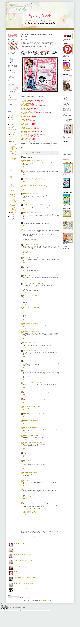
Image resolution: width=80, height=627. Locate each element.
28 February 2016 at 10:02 (36, 382)
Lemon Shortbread (25, 127)
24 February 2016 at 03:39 (38, 178)
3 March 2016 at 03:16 (31, 460)
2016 (10, 127)
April (11, 141)
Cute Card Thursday (25, 113)
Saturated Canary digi (52, 153)
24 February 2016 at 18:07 (33, 257)
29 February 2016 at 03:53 (32, 398)
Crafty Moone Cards (28, 413)
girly (37, 153)
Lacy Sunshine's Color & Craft (27, 126)
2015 (10, 214)
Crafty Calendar (24, 109)
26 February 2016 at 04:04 (34, 331)
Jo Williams (26, 244)
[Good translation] (2, 609)
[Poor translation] (6, 609)
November (12, 131)
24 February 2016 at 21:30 (33, 266)
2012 (10, 219)
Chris (24, 193)
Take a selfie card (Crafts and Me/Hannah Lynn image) (25, 577)
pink (47, 153)
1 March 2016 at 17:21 (37, 442)
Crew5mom (26, 420)
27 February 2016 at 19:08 (40, 370)
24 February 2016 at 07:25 (39, 185)
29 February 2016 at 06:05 (38, 413)
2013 (10, 218)
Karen (24, 480)
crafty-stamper (26, 382)
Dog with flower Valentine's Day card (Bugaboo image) (13, 173)
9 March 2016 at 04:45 (33, 488)
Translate (28, 597)
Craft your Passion (24, 104)
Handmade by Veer (28, 442)
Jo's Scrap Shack (24, 120)
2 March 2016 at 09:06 (33, 452)
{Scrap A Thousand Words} (29, 509)
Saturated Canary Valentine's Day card (22, 554)
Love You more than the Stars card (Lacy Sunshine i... (13, 162)
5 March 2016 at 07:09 (31, 480)
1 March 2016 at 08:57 (34, 435)
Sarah (24, 275)
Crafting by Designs (25, 105)
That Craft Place (24, 138)
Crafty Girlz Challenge (25, 111)
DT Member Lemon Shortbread (41, 455)
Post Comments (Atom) (32, 536)
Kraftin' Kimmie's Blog (25, 124)
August (12, 134)
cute (25, 153)
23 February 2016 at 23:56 (36, 160)
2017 (10, 126)
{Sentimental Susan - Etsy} (29, 511)
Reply (24, 166)
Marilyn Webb (26, 160)
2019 (10, 122)
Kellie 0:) (25, 257)
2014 (10, 216)
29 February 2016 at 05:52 (35, 406)
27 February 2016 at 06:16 (36, 350)
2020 (10, 120)
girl (35, 153)
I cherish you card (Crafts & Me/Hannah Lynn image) (13, 167)
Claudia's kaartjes (27, 283)
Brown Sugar (23, 99)
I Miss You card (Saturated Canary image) (23, 560)
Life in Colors (26, 406)
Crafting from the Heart (26, 108)
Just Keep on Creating (25, 123)
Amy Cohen (26, 323)
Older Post (56, 534)
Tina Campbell (26, 350)
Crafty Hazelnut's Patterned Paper (28, 112)
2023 (10, 119)
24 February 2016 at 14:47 (30, 221)
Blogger (54, 600)
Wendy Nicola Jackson (28, 204)
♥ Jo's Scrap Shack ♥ (27, 252)
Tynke (24, 398)
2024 (10, 117)
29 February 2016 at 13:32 (34, 420)
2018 (10, 124)
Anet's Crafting (26, 212)
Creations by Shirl (27, 178)
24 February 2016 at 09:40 (40, 204)
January (12, 212)
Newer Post (23, 534)
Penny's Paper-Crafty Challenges (28, 131)
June (11, 137)
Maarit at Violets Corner (29, 370)
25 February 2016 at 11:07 (31, 295)
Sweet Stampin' (24, 136)
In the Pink (23, 119)
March (11, 143)
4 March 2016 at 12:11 (34, 472)
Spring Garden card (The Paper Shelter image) (24, 583)
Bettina (31, 455)
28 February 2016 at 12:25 (32, 391)
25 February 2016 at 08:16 (37, 283)
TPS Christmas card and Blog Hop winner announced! (25, 571)
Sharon (25, 391)
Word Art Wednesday (25, 141)
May (11, 139)
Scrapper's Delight (25, 135)
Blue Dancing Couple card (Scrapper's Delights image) (13, 186)
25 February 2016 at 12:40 (33, 307)
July (11, 136)
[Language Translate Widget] (13, 597)
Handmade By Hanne (28, 496)
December (12, 129)
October (12, 132)
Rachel (25, 342)
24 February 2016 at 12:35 (36, 212)
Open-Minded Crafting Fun (26, 128)
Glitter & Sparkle (24, 117)
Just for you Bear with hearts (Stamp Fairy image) (13, 158)
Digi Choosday (24, 116)
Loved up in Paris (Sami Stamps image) (13, 191)
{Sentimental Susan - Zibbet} (29, 512)
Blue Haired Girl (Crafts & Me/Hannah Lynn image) (25, 588)
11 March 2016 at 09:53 (33, 502)
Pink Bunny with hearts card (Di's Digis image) (13, 148)
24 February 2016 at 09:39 (32, 193)
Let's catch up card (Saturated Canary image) (13, 153)
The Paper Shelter (25, 130)
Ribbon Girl (23, 132)
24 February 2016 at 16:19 (34, 244)
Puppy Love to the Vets (13, 205)
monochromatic (42, 153)
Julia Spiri (23, 121)
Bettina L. (25, 452)
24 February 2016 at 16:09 (33, 228)
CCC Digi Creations (25, 101)
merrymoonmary (42, 600)
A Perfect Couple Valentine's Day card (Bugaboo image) (13, 179)
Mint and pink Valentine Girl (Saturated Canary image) (13, 209)
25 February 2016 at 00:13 (32, 275)
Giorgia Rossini (26, 169)
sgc (24, 221)
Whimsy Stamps (24, 139)
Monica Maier (26, 472)
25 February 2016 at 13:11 (34, 323)
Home (40, 534)
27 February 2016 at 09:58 (41, 360)
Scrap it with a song (25, 134)
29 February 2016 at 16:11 (33, 427)
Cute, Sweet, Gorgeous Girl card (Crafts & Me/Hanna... (13, 201)
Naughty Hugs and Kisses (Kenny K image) (13, 196)
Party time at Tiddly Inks (19, 548)
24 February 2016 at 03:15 (36, 169)
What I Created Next (28, 185)
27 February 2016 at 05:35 (32, 342)
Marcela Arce (26, 435)
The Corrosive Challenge (26, 103)
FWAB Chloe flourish (30, 153)
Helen (24, 295)
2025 (10, 115)
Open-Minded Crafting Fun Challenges (40, 508)
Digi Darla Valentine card (19, 543)
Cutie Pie (23, 115)
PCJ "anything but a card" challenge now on (23, 566)
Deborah (25, 266)
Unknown (25, 228)
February (12, 144)
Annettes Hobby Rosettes (29, 360)
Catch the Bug (24, 100)
